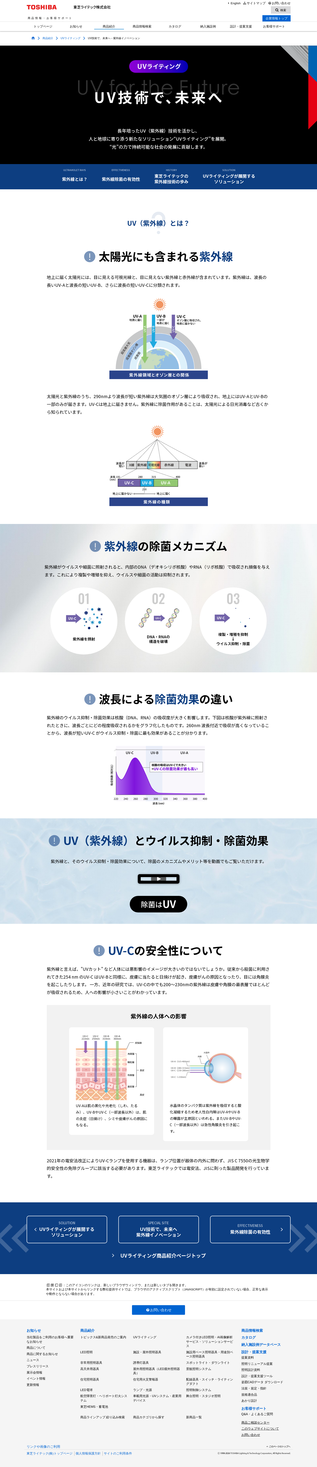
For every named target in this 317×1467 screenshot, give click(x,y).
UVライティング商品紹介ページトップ (163, 1255)
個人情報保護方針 (88, 1453)
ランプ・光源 (142, 1390)
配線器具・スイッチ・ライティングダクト (209, 1382)
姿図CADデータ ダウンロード (262, 1382)
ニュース (33, 1360)
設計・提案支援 (241, 26)
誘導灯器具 (141, 1362)
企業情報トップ (276, 18)
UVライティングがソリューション (67, 1229)
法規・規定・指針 (253, 1388)
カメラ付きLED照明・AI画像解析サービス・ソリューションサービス (209, 1341)
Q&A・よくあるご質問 (257, 1414)
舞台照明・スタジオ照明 (203, 1396)
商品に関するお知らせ (42, 1354)
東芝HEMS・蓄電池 (94, 1406)
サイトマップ (254, 3)
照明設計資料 (250, 1370)
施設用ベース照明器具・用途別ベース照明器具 (209, 1354)
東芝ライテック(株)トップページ (49, 1453)
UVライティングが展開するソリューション (229, 176)
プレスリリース (38, 1366)
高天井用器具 (89, 1369)
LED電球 (86, 1390)
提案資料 (247, 1357)
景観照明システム (198, 1369)
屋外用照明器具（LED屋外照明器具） (156, 1371)
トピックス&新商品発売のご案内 (103, 1337)
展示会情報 (34, 1372)
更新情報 (33, 1385)
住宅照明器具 (89, 1379)
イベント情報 (36, 1378)
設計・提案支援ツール (257, 1376)
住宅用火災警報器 (145, 1379)
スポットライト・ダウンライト (208, 1362)
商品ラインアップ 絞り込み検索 (102, 1417)
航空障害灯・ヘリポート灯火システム (103, 1398)
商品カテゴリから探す (148, 1417)
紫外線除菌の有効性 (121, 175)
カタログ (175, 26)
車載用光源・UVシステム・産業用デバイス (157, 1398)
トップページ (43, 26)
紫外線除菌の (250, 1229)
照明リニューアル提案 (257, 1364)
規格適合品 (249, 1394)
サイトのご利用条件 (118, 1453)
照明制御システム (198, 1390)
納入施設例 (208, 26)
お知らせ (76, 26)
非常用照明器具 (91, 1362)
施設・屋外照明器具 (147, 1352)
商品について (36, 1347)
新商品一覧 (194, 1417)
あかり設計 (249, 1400)
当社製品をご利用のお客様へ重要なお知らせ (50, 1339)
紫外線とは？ (74, 175)
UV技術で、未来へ (158, 1229)
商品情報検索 (142, 26)
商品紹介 (109, 26)
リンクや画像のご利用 (43, 1446)
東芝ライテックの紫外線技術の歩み (171, 176)
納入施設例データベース (261, 1345)
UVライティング (71, 38)
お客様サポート (274, 26)
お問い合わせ (279, 3)
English (233, 3)
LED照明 (86, 1352)
